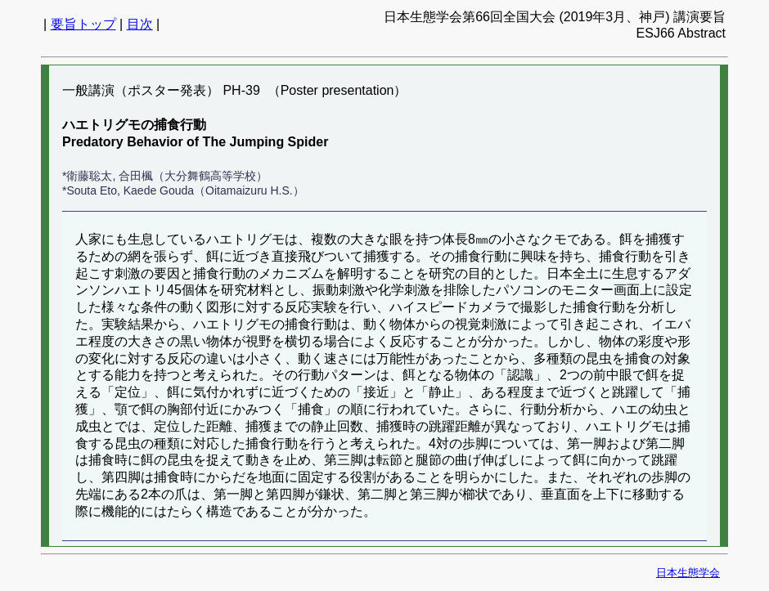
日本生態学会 (688, 572)
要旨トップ (83, 24)
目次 (140, 24)
